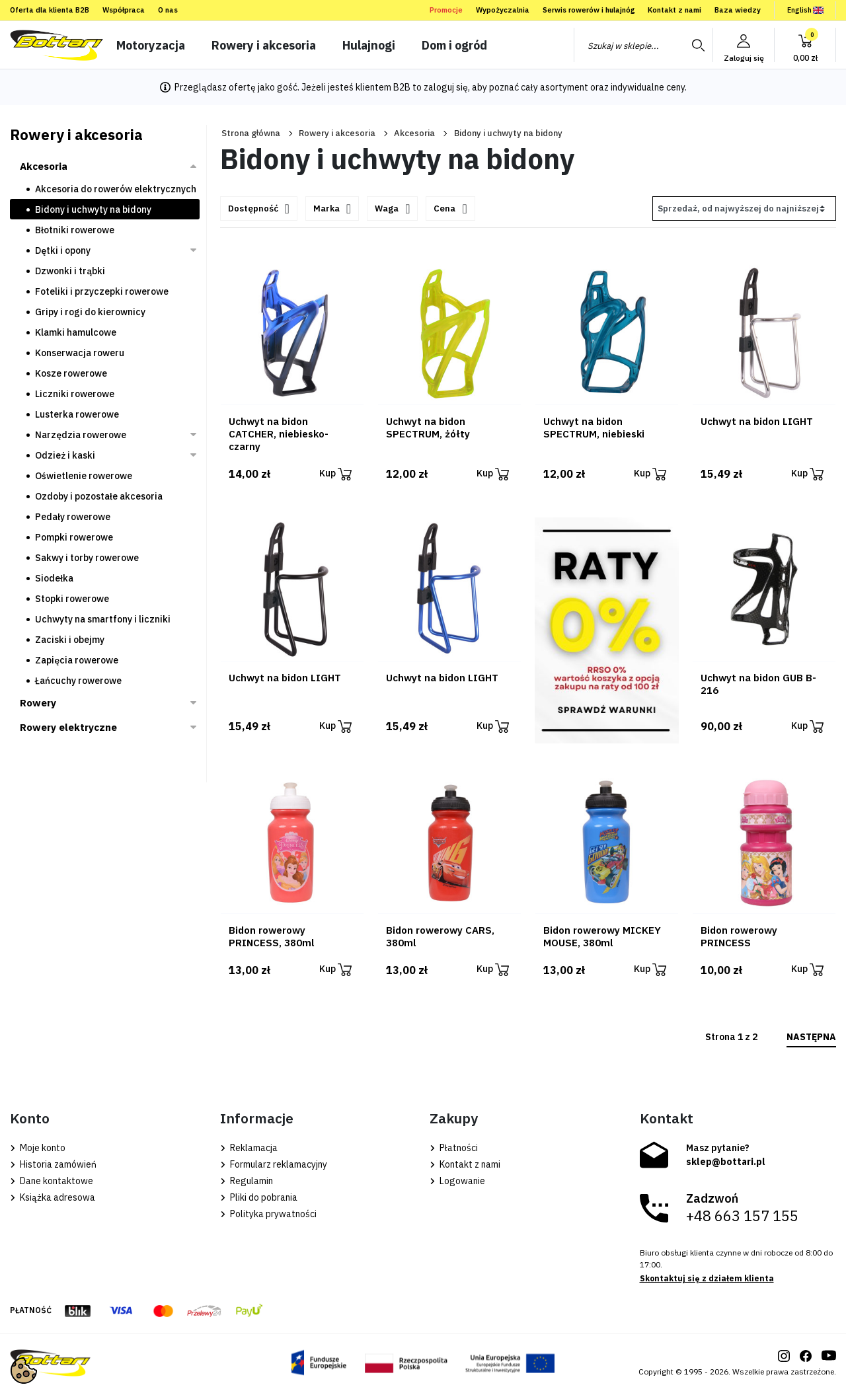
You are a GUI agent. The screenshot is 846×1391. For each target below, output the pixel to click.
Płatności (454, 1148)
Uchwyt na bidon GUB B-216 (758, 683)
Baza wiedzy (737, 10)
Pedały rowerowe (72, 517)
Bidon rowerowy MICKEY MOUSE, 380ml (602, 936)
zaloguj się (446, 87)
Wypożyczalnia (502, 10)
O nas (168, 10)
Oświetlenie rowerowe (83, 476)
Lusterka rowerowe (77, 414)
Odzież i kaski (65, 455)
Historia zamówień (53, 1164)
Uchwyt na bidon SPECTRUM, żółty (428, 427)
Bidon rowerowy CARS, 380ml (440, 936)
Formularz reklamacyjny (273, 1164)
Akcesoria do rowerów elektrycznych (115, 189)
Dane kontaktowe (51, 1181)
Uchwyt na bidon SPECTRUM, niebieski (593, 427)
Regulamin (246, 1181)
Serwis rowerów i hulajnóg (588, 10)
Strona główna (250, 133)
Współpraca (123, 10)
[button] (805, 45)
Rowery (38, 702)
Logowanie (457, 1181)
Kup (335, 474)
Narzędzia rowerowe (80, 435)
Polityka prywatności (268, 1214)
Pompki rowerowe (74, 537)
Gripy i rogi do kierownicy (90, 312)
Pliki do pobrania (258, 1197)
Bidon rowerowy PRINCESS (739, 936)
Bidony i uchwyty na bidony (93, 209)
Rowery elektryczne (68, 727)
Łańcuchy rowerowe (78, 681)
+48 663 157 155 (742, 1216)
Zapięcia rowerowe (76, 660)
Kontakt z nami (674, 10)
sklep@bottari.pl (725, 1162)
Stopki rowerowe (72, 599)
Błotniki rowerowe (74, 230)
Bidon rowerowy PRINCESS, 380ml (272, 936)
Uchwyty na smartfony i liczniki (103, 619)
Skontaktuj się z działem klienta (707, 1278)
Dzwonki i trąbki (70, 271)
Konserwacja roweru (79, 353)
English (805, 10)
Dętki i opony (63, 250)
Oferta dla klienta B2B (49, 10)
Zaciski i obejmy (69, 640)
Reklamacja (249, 1148)
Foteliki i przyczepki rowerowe (102, 291)
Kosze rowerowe (71, 373)
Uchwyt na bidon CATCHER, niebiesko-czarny (278, 434)
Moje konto (37, 1148)
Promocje (446, 10)
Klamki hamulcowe (75, 332)
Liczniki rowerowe (74, 394)
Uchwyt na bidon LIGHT (757, 421)
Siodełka (54, 578)
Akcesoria (414, 133)
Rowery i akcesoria (337, 133)
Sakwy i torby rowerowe (87, 558)
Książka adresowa (52, 1197)
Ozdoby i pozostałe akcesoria (99, 496)
